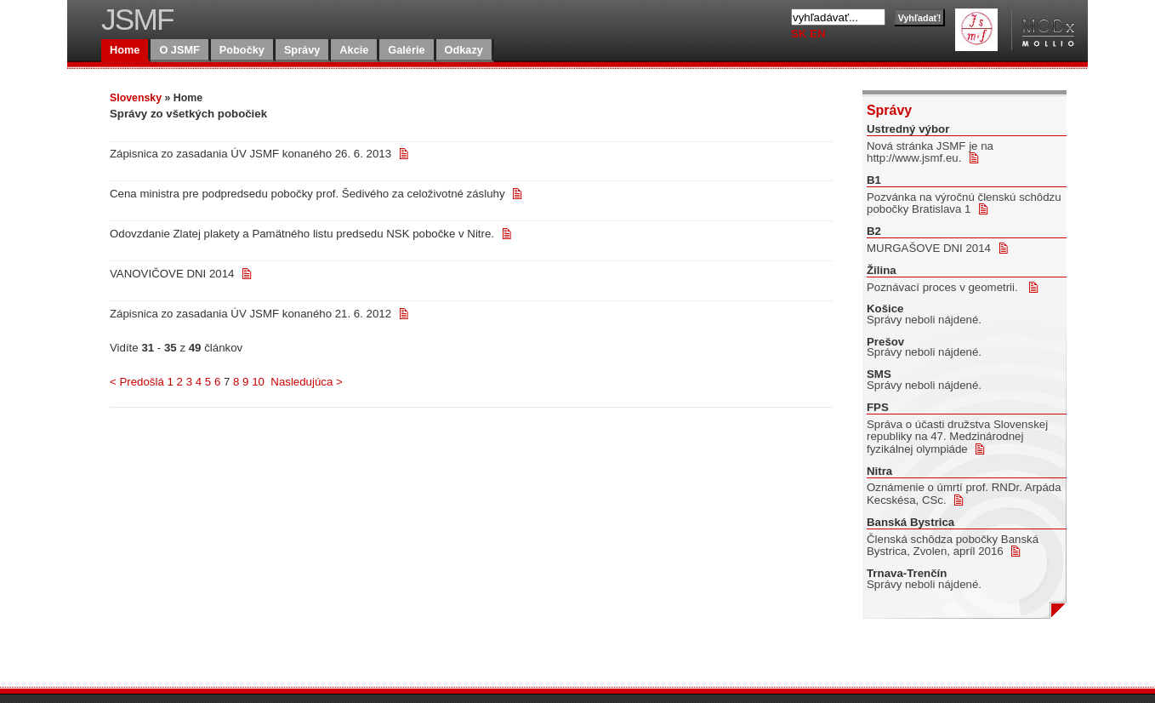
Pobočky (242, 49)
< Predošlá (137, 381)
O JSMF (179, 49)
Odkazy (464, 49)
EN (817, 33)
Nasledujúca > (306, 381)
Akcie (353, 49)
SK (800, 33)
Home (124, 49)
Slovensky (136, 98)
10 (258, 381)
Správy (302, 49)
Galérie (406, 49)
